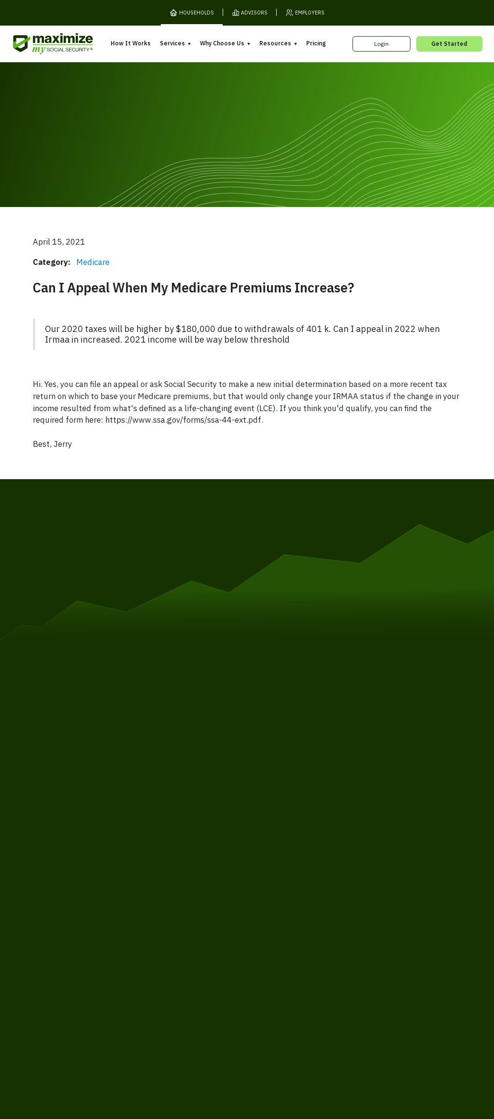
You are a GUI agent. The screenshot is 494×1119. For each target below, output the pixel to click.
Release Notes (77, 888)
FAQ (355, 934)
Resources (275, 43)
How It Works (131, 43)
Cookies (159, 955)
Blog (355, 920)
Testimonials (270, 907)
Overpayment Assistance (190, 909)
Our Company (75, 902)
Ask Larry (362, 906)
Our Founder (270, 893)
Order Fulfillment (284, 955)
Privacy (128, 955)
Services (172, 43)
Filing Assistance (178, 896)
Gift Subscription (80, 916)
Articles (360, 892)
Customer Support (345, 955)
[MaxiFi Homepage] (38, 44)
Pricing (315, 43)
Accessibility (232, 955)
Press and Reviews (279, 921)
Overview (168, 868)
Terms (99, 955)
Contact (392, 955)
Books (358, 878)
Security (193, 955)
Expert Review (175, 882)
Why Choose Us (222, 43)
